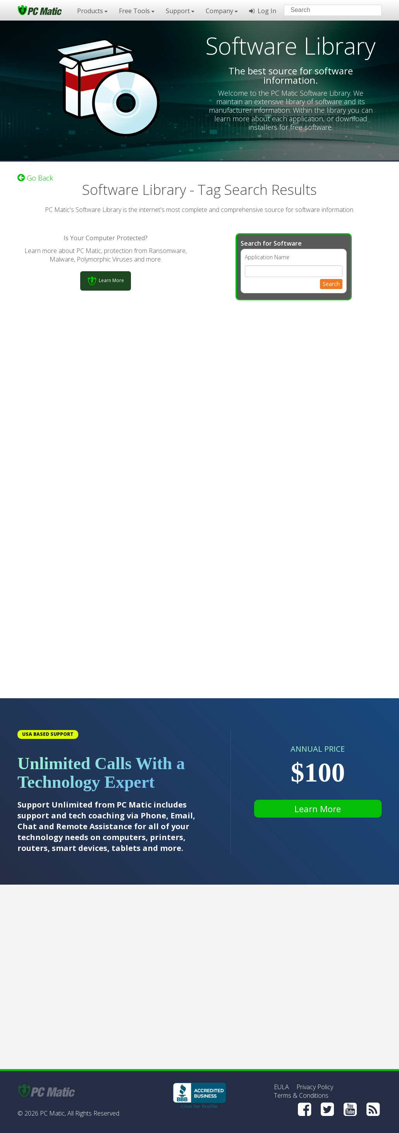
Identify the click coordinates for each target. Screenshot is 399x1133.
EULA (281, 1087)
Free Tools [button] (136, 11)
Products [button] (92, 11)
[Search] (369, 10)
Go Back (35, 178)
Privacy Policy (314, 1087)
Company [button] (221, 11)
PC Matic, (53, 1113)
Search (331, 284)
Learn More (317, 808)
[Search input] (327, 11)
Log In (262, 11)
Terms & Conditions (301, 1095)
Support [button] (180, 11)
